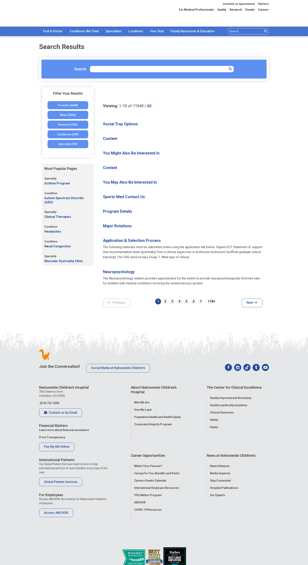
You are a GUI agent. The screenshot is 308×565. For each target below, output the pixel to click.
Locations (135, 31)
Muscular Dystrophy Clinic (63, 261)
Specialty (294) (67, 144)
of (131, 106)
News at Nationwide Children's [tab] (231, 441)
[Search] (245, 31)
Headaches (52, 231)
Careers (263, 9)
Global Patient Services (60, 482)
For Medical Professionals (196, 9)
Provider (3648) (68, 105)
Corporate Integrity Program (153, 421)
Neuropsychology (119, 271)
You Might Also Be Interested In (131, 153)
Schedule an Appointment (239, 4)
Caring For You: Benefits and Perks (157, 455)
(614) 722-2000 (49, 403)
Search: (80, 69)
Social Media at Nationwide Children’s (118, 368)
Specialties (114, 31)
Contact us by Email (60, 413)
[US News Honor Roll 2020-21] (154, 544)
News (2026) (68, 115)
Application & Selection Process (132, 240)
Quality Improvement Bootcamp (230, 394)
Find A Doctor (53, 31)
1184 (211, 301)
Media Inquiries (220, 455)
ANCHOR (140, 484)
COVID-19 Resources (148, 492)
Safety (214, 416)
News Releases (220, 448)
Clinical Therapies (57, 217)
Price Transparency (52, 437)
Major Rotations (117, 226)
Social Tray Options (120, 124)
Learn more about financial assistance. (64, 430)
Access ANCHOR (56, 513)
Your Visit (157, 31)
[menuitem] (53, 31)
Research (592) (68, 124)
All (149, 106)
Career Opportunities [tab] (148, 441)
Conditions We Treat (84, 31)
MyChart (263, 4)
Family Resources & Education (192, 31)
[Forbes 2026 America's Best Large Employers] (174, 544)
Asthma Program (57, 183)
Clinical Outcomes (222, 409)
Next (252, 303)
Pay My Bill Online (56, 446)
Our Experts (217, 477)
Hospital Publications (224, 470)
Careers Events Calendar (150, 462)
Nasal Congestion (57, 246)
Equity (214, 423)
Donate (250, 9)
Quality (221, 9)
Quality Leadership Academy (228, 402)
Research (236, 9)
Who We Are (141, 399)
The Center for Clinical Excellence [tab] (234, 387)
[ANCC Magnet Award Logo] (134, 544)
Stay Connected (220, 462)
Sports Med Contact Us (124, 196)
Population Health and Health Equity (157, 413)
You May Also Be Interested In (130, 182)
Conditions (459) (68, 134)
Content (110, 138)
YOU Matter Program (148, 477)
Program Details (117, 211)
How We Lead (142, 406)
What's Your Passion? (148, 448)
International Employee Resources (156, 470)
